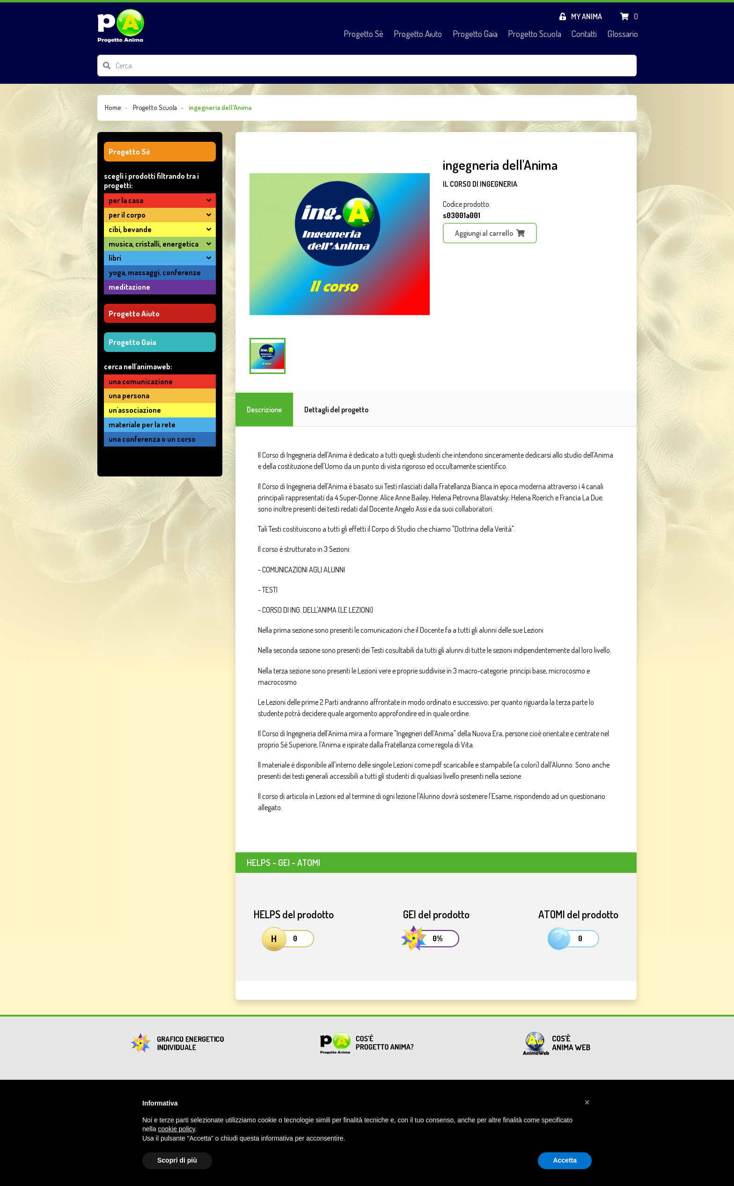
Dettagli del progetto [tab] (336, 409)
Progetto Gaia (475, 33)
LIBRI (115, 258)
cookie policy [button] (176, 1129)
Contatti (584, 33)
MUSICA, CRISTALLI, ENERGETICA (153, 244)
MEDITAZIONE (129, 287)
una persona (129, 395)
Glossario (623, 33)
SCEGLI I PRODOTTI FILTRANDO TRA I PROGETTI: (151, 180)
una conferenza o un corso (152, 439)
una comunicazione (141, 381)
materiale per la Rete (142, 424)
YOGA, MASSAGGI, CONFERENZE (155, 272)
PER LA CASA (126, 200)
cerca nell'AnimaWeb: (138, 366)
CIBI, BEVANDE (130, 229)
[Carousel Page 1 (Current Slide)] (268, 356)
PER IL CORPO (127, 215)
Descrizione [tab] (264, 409)
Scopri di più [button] (177, 1160)
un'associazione (135, 410)
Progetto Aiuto (418, 33)
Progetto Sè (363, 33)
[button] (587, 1102)
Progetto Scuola (534, 33)
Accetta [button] (565, 1160)
